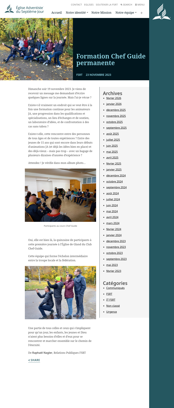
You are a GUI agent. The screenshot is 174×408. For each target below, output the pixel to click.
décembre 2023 (116, 241)
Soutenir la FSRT (107, 4)
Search (126, 4)
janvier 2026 (114, 104)
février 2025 (113, 163)
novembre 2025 (116, 116)
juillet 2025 (113, 140)
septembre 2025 (116, 128)
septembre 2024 (116, 187)
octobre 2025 (114, 122)
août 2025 (112, 134)
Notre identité (76, 12)
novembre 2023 (116, 247)
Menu (140, 4)
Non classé (113, 306)
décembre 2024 (116, 175)
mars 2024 (112, 223)
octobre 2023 (114, 253)
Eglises (89, 4)
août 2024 (112, 193)
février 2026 (113, 98)
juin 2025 (112, 146)
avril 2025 (112, 157)
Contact (76, 4)
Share (34, 360)
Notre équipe (124, 12)
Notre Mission (101, 12)
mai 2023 (112, 265)
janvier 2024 (114, 235)
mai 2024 (112, 211)
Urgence (111, 312)
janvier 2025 (114, 169)
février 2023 (113, 271)
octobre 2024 (114, 181)
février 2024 (113, 229)
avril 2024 (112, 217)
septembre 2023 (116, 259)
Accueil (56, 12)
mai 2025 (112, 152)
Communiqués (115, 288)
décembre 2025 (116, 110)
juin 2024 (112, 205)
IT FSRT (110, 300)
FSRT (109, 294)
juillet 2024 (113, 199)
